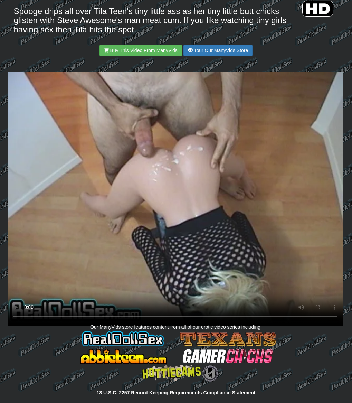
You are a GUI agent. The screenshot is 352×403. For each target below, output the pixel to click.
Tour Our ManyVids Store (218, 50)
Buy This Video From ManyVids (141, 50)
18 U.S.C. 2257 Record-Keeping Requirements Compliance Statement (176, 392)
